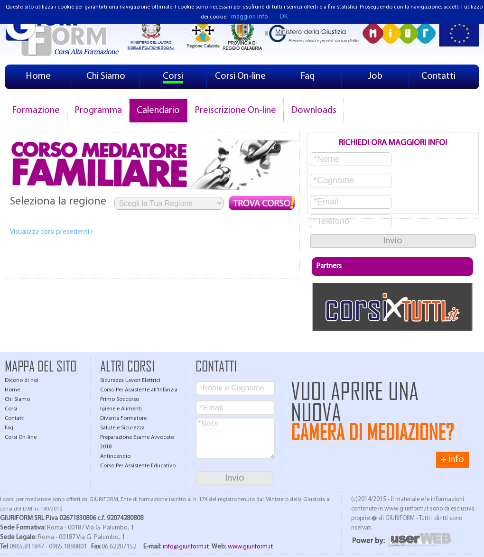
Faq (308, 76)
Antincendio (115, 456)
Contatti (438, 76)
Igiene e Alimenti (121, 409)
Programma (98, 110)
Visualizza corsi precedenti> (51, 232)
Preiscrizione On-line (235, 110)
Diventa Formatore (123, 418)
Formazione (36, 110)
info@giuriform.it (186, 546)
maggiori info (249, 16)
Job (375, 76)
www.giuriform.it (250, 546)
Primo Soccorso (119, 399)
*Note (235, 438)
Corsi (173, 76)
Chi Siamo (105, 76)
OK (283, 16)
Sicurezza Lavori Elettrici (130, 380)
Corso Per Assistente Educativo (138, 466)
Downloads (313, 110)
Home (38, 76)
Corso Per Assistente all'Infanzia (138, 390)
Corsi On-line (240, 76)
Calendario (158, 110)
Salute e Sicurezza (122, 428)
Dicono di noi (21, 380)
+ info (452, 459)
